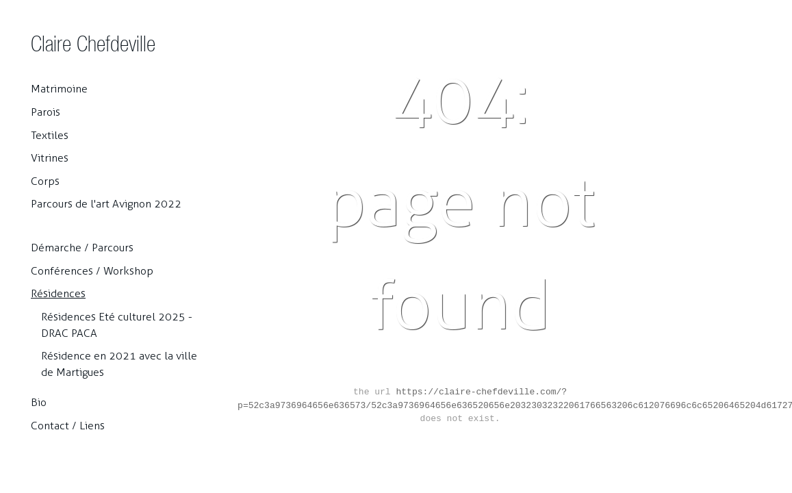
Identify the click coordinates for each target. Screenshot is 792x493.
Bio (39, 402)
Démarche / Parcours (82, 247)
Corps (45, 181)
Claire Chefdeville (93, 43)
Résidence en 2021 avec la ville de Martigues (119, 364)
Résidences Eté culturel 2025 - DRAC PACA (116, 325)
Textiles (49, 135)
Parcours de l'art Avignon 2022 (106, 203)
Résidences (58, 293)
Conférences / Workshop (92, 270)
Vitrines (49, 157)
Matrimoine (59, 88)
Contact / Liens (68, 425)
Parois (45, 111)
